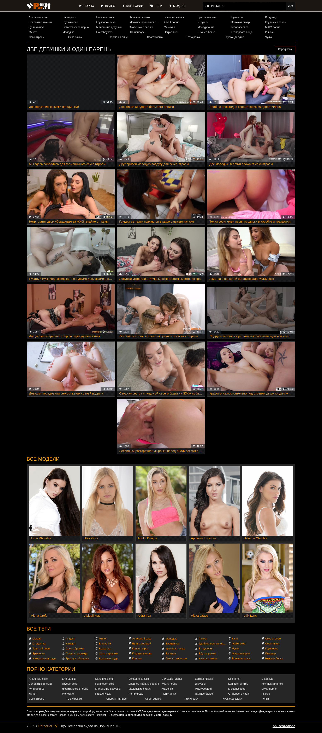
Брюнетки (237, 17)
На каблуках (104, 32)
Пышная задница (76, 653)
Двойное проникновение (145, 22)
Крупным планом (275, 22)
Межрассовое (240, 27)
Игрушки (203, 22)
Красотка (104, 648)
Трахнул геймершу (77, 658)
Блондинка (172, 643)
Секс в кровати (108, 653)
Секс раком (75, 37)
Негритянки (171, 32)
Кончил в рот (140, 648)
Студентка (39, 643)
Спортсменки (155, 37)
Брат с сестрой (141, 643)
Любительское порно (75, 27)
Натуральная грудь (44, 658)
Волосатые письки (40, 22)
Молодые (68, 32)
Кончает (137, 658)
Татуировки (193, 37)
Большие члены (174, 17)
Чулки (268, 37)
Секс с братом (75, 648)
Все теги (39, 629)
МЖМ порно (272, 27)
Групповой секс (105, 22)
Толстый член (41, 648)
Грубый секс (70, 22)
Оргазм (37, 638)
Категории (132, 5)
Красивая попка (175, 648)
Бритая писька (207, 17)
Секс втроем (36, 37)
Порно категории (51, 669)
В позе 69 (105, 643)
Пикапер (270, 653)
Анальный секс (38, 17)
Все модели (43, 459)
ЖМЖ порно (171, 22)
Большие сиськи (140, 17)
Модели (177, 5)
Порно (86, 5)
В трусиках (205, 648)
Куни (235, 638)
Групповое (271, 648)
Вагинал (171, 653)
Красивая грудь (108, 658)
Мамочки (169, 27)
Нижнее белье (206, 32)
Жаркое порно (241, 653)
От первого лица (241, 32)
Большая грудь (241, 658)
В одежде (271, 17)
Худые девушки (235, 37)
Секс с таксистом (176, 658)
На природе (137, 32)
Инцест (70, 638)
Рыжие (269, 32)
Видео (108, 5)
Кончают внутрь (241, 22)
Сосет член (272, 643)
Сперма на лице (118, 37)
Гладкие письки (141, 653)
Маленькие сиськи (141, 27)
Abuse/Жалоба (284, 726)
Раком (202, 638)
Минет (33, 32)
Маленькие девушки (108, 27)
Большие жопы (105, 17)
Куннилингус (36, 27)
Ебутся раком (207, 653)
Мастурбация (206, 27)
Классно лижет (208, 658)
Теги (156, 5)
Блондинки (69, 17)
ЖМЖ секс (238, 643)
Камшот (71, 643)
